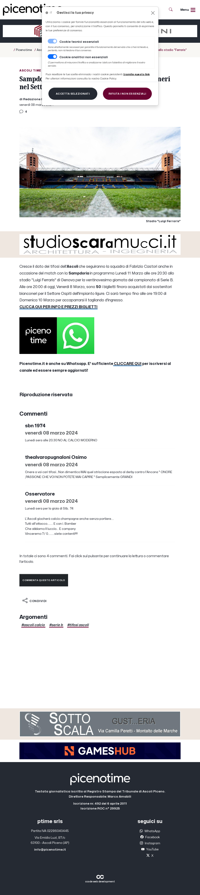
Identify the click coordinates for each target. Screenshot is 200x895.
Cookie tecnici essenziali (79, 41)
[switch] (52, 56)
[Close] (152, 13)
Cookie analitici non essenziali (83, 57)
